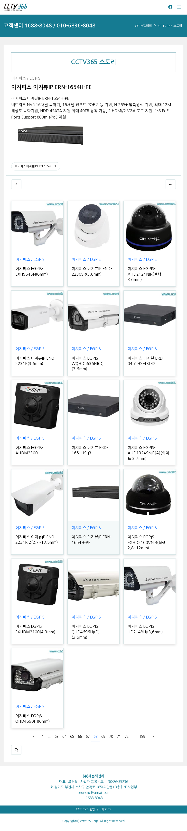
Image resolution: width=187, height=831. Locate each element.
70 (111, 736)
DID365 (106, 809)
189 (142, 736)
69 (103, 736)
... (49, 736)
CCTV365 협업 (85, 809)
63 (56, 736)
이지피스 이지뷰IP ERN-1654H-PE (36, 166)
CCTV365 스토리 (170, 25)
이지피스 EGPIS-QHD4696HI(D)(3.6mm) (86, 631)
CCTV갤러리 (143, 25)
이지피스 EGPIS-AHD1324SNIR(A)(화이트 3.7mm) (148, 453)
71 (119, 736)
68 (95, 736)
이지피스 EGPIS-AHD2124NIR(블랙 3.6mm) (144, 274)
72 (127, 736)
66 (80, 736)
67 (88, 736)
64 (64, 736)
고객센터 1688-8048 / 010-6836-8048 (49, 25)
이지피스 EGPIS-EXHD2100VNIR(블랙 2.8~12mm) (147, 542)
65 (72, 736)
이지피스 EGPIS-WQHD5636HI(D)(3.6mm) (88, 363)
